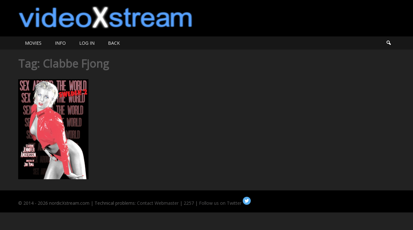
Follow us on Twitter (225, 203)
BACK (114, 43)
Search (388, 43)
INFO (60, 43)
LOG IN (87, 43)
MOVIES (33, 43)
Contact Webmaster (158, 203)
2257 (189, 203)
